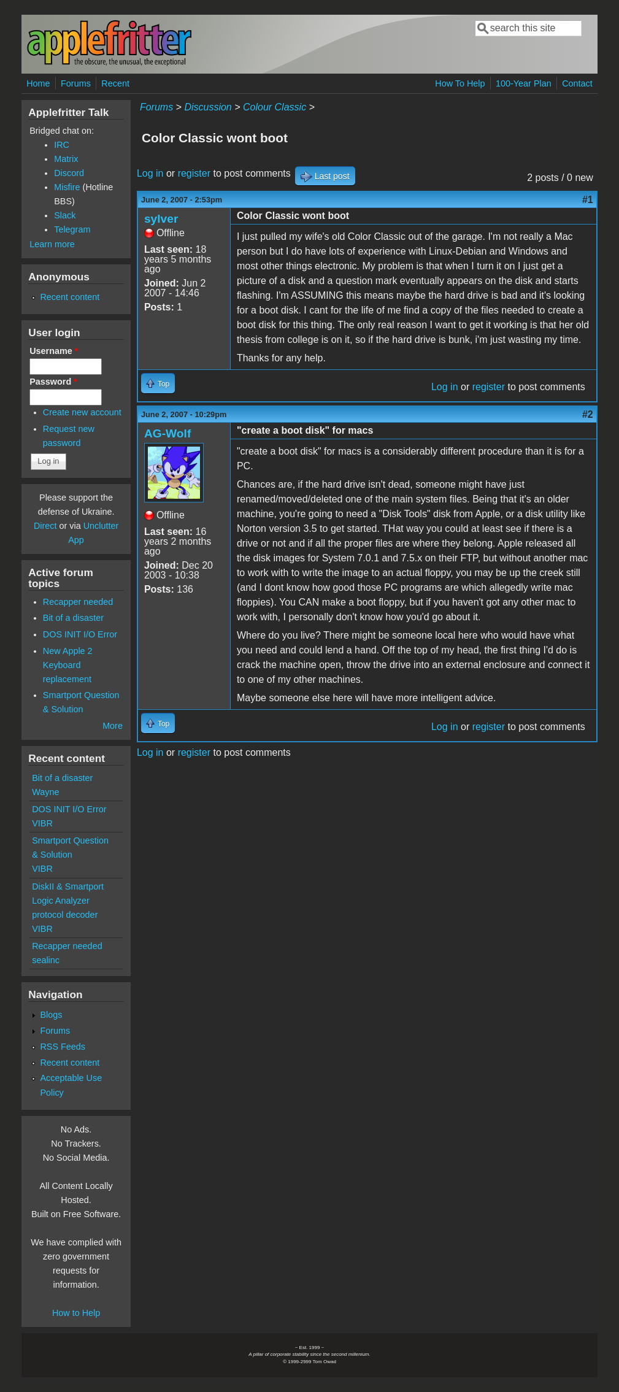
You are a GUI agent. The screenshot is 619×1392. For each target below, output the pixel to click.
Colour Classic (274, 107)
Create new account (82, 412)
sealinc (46, 960)
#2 (587, 414)
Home (38, 83)
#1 (587, 199)
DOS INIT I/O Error (80, 634)
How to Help (76, 1313)
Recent (115, 83)
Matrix (66, 159)
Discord (69, 173)
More (112, 726)
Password (53, 381)
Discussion (207, 107)
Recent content (69, 297)
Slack (64, 215)
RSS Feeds (62, 1047)
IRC (61, 145)
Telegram (72, 229)
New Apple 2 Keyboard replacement (68, 665)
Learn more (52, 244)
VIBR (42, 823)
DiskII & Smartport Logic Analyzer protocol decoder (68, 901)
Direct (45, 526)
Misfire (67, 187)
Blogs (51, 1015)
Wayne (45, 792)
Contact (577, 83)
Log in (150, 173)
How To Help (460, 83)
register (194, 173)
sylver (161, 218)
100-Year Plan (524, 83)
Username (53, 351)
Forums (76, 83)
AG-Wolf (167, 433)
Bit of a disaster (73, 618)
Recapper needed (78, 602)
